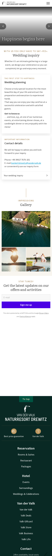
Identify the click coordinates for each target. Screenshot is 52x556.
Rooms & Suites (26, 454)
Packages (26, 466)
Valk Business (26, 533)
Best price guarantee (14, 433)
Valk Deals (26, 515)
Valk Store (26, 527)
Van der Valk (38, 433)
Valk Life (26, 539)
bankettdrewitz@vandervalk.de (26, 163)
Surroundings (26, 488)
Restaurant (26, 460)
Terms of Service (25, 316)
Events (26, 482)
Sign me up (26, 304)
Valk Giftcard (26, 521)
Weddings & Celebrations (26, 493)
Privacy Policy (44, 313)
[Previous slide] (3, 26)
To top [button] (26, 399)
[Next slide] (49, 26)
